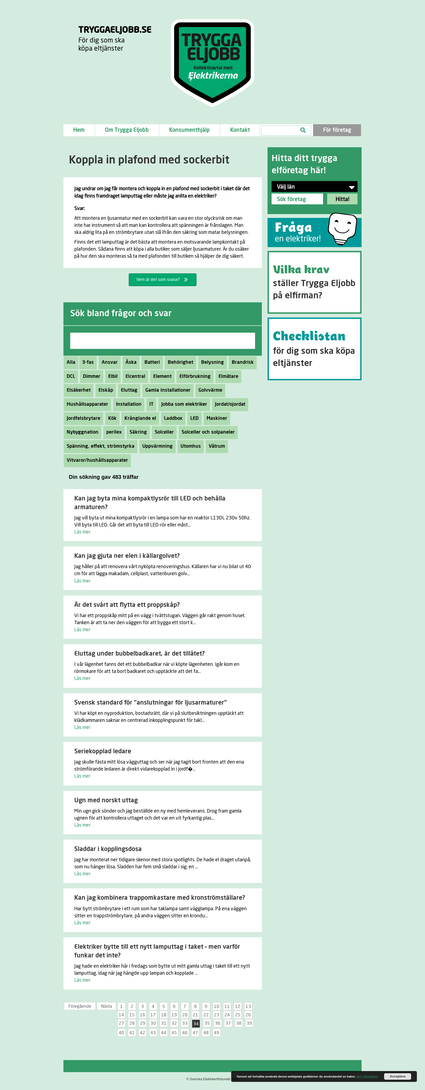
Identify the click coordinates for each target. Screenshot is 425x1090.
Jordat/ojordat (228, 404)
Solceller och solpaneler (207, 432)
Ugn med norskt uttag (106, 800)
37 (228, 1023)
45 (174, 1033)
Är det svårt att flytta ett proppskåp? (127, 605)
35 (207, 1023)
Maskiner (215, 418)
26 (248, 1015)
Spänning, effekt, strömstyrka (99, 446)
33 (185, 1023)
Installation (127, 404)
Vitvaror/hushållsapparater (96, 460)
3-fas (86, 362)
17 (153, 1015)
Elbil (111, 376)
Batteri (150, 362)
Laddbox (171, 418)
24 (227, 1015)
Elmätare (226, 376)
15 (132, 1015)
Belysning (211, 362)
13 (248, 1006)
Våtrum (215, 446)
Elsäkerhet (77, 390)
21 (195, 1015)
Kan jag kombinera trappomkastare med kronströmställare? (159, 898)
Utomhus (189, 446)
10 (216, 1006)
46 (185, 1033)
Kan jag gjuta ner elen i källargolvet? (127, 556)
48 (206, 1033)
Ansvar (108, 362)
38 (239, 1023)
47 (195, 1033)
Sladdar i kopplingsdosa (108, 849)
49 (216, 1033)
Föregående (79, 1006)
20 (185, 1015)
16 (142, 1015)
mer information (367, 1076)
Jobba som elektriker (182, 404)
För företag (337, 130)
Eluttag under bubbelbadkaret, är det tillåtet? (139, 654)
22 (206, 1015)
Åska (130, 362)
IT (149, 404)
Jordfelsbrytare (82, 418)
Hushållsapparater (86, 404)
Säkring (137, 432)
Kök (111, 418)
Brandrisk (241, 362)
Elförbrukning (193, 376)
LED (193, 418)
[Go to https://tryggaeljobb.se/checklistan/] (314, 349)
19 (174, 1015)
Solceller (163, 432)
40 (121, 1033)
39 (249, 1023)
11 (227, 1006)
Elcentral (134, 376)
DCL (69, 376)
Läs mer (82, 532)
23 (216, 1015)
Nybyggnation (81, 432)
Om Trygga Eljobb (127, 130)
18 (163, 1015)
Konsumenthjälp (189, 130)
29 (142, 1023)
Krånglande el (138, 418)
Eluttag (127, 390)
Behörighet (179, 362)
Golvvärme (208, 390)
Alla (71, 362)
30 (153, 1023)
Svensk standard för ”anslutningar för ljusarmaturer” (150, 703)
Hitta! (342, 199)
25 (237, 1015)
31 (163, 1023)
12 (237, 1006)
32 (174, 1023)
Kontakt (240, 130)
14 (121, 1015)
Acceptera (397, 1076)
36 (217, 1023)
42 (142, 1033)
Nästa (106, 1006)
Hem (79, 130)
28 (132, 1023)
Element (161, 376)
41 (132, 1033)
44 (163, 1033)
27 (121, 1023)
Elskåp (104, 390)
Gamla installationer (166, 390)
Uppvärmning (156, 446)
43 (153, 1033)
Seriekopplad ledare (102, 751)
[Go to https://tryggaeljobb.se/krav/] (314, 282)
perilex (112, 432)
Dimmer (90, 376)
